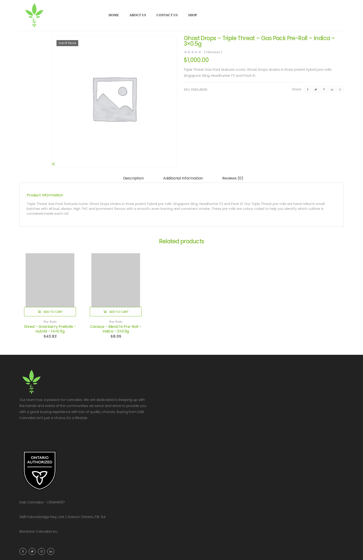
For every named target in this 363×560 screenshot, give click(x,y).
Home (114, 15)
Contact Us (167, 15)
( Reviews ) (212, 52)
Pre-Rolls (50, 322)
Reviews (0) (232, 178)
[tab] (133, 178)
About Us (137, 15)
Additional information (183, 178)
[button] (50, 311)
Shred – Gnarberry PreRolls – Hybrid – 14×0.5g (50, 329)
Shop (192, 15)
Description (133, 178)
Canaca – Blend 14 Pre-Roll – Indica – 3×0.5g (115, 329)
